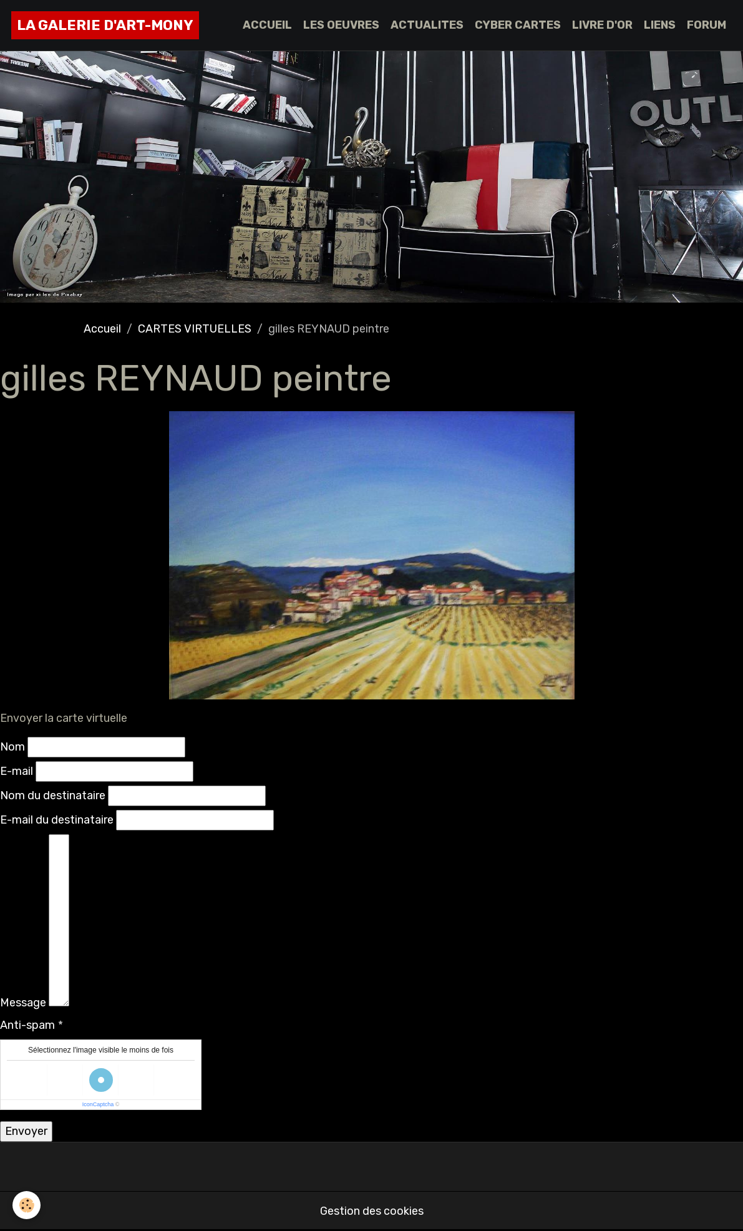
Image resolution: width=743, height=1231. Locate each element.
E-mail (16, 771)
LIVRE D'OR (602, 25)
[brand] (105, 25)
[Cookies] (26, 1205)
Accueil (102, 329)
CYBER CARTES (518, 25)
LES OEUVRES (341, 25)
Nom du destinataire (52, 795)
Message (23, 1003)
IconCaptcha (98, 1104)
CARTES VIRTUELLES (194, 329)
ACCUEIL (267, 25)
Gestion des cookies (372, 1211)
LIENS (660, 25)
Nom (12, 747)
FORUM (706, 25)
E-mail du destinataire (57, 820)
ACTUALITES (427, 25)
